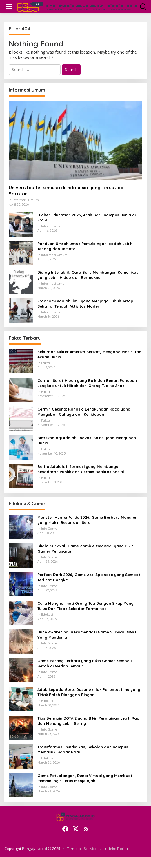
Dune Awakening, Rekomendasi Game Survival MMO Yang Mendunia (86, 635)
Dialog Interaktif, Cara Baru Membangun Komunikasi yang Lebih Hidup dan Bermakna (88, 275)
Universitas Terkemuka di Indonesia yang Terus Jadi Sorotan (67, 191)
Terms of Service (82, 848)
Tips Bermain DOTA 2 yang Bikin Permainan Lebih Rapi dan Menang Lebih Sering (88, 721)
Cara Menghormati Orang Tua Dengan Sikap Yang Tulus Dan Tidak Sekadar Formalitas (85, 606)
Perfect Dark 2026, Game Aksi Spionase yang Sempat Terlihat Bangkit (88, 577)
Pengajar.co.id (34, 848)
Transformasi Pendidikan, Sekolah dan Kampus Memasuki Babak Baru (82, 749)
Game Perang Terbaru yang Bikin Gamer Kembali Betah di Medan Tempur (84, 663)
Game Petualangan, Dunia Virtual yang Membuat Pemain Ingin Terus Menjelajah (84, 778)
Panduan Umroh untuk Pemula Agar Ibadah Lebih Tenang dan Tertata (84, 246)
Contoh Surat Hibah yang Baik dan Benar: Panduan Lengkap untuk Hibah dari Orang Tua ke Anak (87, 383)
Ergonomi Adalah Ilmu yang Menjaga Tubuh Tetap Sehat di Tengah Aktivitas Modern (85, 303)
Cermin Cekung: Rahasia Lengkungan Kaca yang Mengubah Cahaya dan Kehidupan (83, 412)
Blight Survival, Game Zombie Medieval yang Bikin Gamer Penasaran (85, 548)
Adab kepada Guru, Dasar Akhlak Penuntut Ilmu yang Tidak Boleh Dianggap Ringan (88, 692)
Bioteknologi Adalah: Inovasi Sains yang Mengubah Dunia (86, 440)
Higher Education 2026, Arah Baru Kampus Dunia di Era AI (86, 217)
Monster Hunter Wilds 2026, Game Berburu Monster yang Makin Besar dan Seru (87, 520)
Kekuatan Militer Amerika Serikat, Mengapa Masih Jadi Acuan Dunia (89, 354)
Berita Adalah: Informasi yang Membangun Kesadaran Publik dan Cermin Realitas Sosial (80, 469)
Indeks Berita (116, 848)
